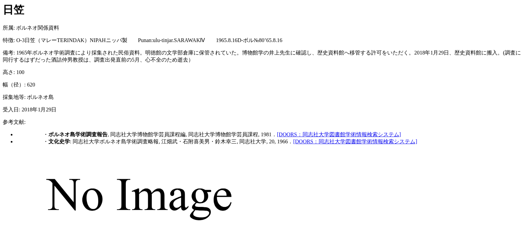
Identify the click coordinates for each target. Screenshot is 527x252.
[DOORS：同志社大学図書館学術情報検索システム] (339, 134)
